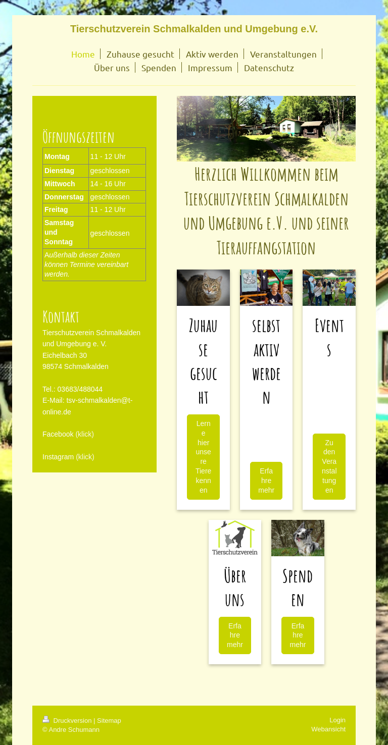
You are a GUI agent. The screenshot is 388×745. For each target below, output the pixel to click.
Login (337, 720)
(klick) (84, 434)
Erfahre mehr (266, 480)
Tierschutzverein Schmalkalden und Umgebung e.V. (194, 28)
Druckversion (67, 720)
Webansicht (328, 729)
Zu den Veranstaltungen (329, 466)
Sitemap (109, 720)
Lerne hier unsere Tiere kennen (203, 456)
